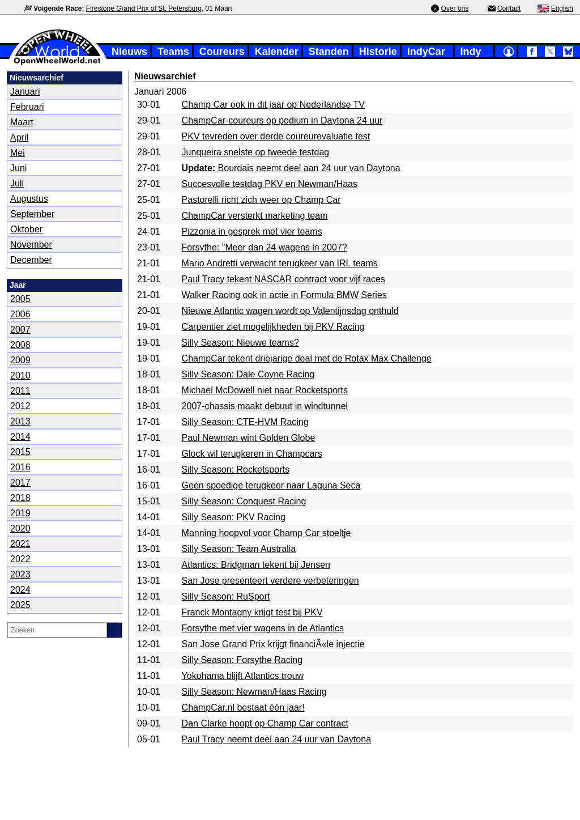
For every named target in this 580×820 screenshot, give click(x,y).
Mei (17, 153)
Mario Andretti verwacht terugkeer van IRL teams (280, 263)
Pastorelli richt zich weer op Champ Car (261, 200)
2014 (20, 436)
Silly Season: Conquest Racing (244, 501)
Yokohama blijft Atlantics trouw (243, 676)
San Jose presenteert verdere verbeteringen (270, 580)
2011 (20, 391)
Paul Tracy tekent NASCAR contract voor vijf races (283, 279)
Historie (378, 51)
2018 (20, 498)
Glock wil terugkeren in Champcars (252, 453)
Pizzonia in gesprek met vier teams (252, 231)
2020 (20, 528)
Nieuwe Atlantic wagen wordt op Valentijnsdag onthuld (290, 311)
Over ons (455, 8)
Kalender (276, 51)
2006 (20, 314)
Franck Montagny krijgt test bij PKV (252, 612)
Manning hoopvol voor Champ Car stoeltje (266, 533)
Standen (329, 51)
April (19, 137)
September (32, 214)
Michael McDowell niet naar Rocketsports (265, 390)
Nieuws (129, 51)
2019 (20, 513)
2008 (20, 345)
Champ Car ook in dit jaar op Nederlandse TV (273, 104)
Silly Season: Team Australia (239, 549)
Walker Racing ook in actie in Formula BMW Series (284, 295)
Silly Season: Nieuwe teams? (240, 342)
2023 (20, 574)
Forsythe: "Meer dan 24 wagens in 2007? (264, 247)
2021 (20, 544)
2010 (20, 375)
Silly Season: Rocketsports (235, 469)
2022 (20, 559)
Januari (25, 91)
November (31, 244)
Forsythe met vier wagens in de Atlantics (263, 628)
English (562, 8)
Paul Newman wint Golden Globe (248, 438)
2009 (20, 360)
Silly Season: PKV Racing (233, 517)
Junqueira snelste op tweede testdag (256, 152)
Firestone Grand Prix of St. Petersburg (144, 8)
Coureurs (222, 51)
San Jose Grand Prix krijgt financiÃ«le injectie (273, 644)
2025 (20, 605)
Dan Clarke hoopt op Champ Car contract (265, 723)
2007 (20, 329)
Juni (18, 168)
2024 (20, 589)
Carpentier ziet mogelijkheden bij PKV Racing (273, 327)
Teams (173, 51)
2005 (20, 299)
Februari (27, 107)
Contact (509, 8)
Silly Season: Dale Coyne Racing (248, 374)
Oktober (26, 229)
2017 (20, 482)
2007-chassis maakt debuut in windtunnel (265, 406)
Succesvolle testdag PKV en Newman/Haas (269, 184)
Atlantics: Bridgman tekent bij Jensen (256, 565)
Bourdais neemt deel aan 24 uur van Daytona (291, 168)
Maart (21, 122)
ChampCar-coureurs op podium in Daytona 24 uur (282, 120)
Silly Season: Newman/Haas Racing (254, 691)
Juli (17, 183)
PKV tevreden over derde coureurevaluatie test (276, 136)
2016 (20, 467)
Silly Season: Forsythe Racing (242, 660)
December (31, 260)
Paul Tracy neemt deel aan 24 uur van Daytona (276, 739)
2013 (20, 421)
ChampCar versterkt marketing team (255, 215)
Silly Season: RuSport (226, 596)
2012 (20, 406)
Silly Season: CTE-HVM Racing (245, 422)
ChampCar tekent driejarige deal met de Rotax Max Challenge (307, 358)
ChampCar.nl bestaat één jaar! (243, 707)
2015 (20, 452)
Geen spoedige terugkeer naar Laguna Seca (271, 485)
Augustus (29, 198)
